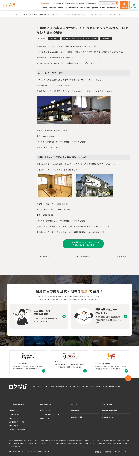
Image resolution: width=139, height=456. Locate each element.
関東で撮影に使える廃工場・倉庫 (118, 443)
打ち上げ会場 (85, 8)
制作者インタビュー (46, 418)
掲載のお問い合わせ (109, 411)
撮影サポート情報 (98, 8)
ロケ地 (44, 8)
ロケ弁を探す (13, 418)
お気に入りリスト (91, 3)
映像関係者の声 (112, 8)
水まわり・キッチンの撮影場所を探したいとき (46, 440)
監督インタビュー (46, 411)
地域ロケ (52, 8)
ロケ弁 (60, 8)
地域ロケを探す (14, 414)
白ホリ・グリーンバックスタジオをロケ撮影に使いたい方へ (95, 443)
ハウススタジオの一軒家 (103, 440)
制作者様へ (75, 411)
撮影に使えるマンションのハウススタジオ (86, 440)
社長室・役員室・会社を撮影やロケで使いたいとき (22, 440)
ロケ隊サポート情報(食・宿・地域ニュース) (45, 15)
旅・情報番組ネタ (71, 8)
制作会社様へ (59, 3)
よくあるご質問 (70, 3)
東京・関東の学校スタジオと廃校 (67, 440)
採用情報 (108, 452)
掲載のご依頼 (45, 3)
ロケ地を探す (13, 411)
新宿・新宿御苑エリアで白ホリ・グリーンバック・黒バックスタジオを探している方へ (37, 443)
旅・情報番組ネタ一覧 (16, 422)
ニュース (22, 15)
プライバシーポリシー (122, 452)
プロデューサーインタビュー (49, 414)
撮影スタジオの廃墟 (115, 440)
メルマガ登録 (80, 3)
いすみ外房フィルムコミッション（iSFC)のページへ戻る (83, 244)
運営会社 (98, 452)
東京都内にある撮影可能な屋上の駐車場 (70, 443)
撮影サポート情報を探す (17, 430)
